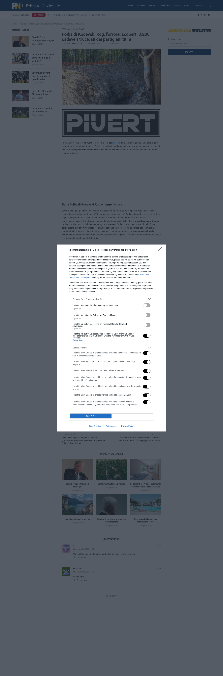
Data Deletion (95, 426)
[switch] (146, 305)
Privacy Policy (127, 426)
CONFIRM (91, 416)
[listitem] (111, 298)
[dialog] (111, 338)
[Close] (160, 250)
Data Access (111, 426)
